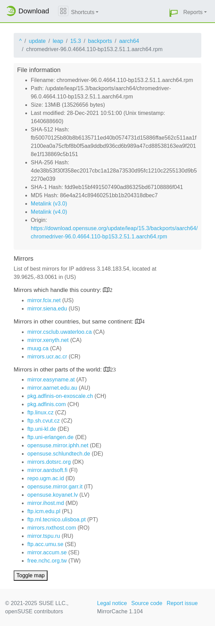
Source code (146, 603)
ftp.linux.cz (40, 412)
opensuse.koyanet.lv (52, 495)
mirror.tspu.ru (43, 536)
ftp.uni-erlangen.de (50, 437)
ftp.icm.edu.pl (44, 511)
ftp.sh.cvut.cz (43, 421)
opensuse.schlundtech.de (58, 454)
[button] (173, 12)
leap (58, 41)
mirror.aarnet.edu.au (52, 388)
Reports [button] (193, 12)
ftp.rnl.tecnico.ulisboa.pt (56, 519)
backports (100, 41)
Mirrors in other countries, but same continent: (74, 321)
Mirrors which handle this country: (58, 290)
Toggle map (30, 575)
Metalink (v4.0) (49, 212)
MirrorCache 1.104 (120, 611)
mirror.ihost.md (45, 503)
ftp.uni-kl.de (41, 429)
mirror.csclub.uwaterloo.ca (59, 332)
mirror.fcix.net (44, 300)
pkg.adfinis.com (46, 404)
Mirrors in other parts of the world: (59, 369)
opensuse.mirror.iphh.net (58, 445)
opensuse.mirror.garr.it (54, 486)
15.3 (75, 41)
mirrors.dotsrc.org (49, 462)
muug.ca (38, 348)
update (37, 41)
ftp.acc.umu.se (45, 544)
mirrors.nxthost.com (51, 528)
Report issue (182, 603)
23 (113, 369)
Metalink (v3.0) (49, 203)
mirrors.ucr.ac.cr (47, 356)
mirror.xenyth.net (48, 340)
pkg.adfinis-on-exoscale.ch (60, 396)
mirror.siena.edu (47, 308)
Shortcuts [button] (83, 12)
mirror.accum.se (47, 552)
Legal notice (112, 603)
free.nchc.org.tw (47, 561)
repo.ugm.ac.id (45, 478)
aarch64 (129, 41)
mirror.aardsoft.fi (47, 470)
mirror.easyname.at (51, 379)
